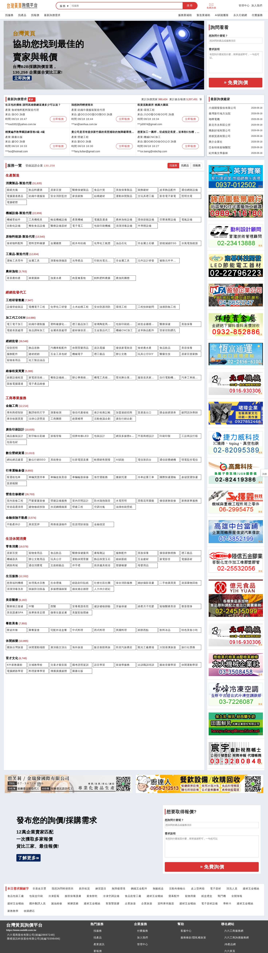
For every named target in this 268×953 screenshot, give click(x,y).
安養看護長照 (80, 606)
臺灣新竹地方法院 (220, 113)
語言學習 (99, 664)
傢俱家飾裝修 (168, 500)
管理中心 (244, 5)
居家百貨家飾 (190, 354)
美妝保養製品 (124, 189)
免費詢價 (211, 5)
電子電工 (77, 225)
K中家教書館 (14, 664)
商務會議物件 (59, 524)
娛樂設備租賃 (15, 377)
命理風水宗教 (37, 582)
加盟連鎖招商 (124, 412)
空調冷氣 (99, 506)
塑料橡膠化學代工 (60, 324)
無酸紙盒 (158, 888)
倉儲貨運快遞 (190, 477)
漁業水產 (56, 278)
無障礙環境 (118, 888)
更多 (31, 99)
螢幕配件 (174, 896)
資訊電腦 (99, 347)
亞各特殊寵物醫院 (220, 147)
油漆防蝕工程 (168, 306)
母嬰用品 (143, 565)
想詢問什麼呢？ (218, 35)
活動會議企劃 (102, 418)
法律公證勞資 (37, 418)
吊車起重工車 (146, 477)
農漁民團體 (123, 278)
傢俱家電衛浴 (124, 347)
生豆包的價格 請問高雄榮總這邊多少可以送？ (33, 106)
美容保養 (187, 347)
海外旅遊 (77, 647)
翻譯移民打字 (37, 412)
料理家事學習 (37, 671)
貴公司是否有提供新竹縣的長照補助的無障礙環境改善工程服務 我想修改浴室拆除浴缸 (101, 134)
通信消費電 (35, 565)
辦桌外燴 (12, 630)
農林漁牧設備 (124, 219)
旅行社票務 (188, 647)
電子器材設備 (209, 903)
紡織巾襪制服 (37, 324)
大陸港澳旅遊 (168, 647)
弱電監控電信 (190, 459)
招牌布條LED (80, 436)
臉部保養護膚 (73, 896)
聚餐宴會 (34, 630)
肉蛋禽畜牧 (79, 278)
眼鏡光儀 (12, 189)
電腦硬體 (12, 202)
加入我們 (256, 5)
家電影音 (165, 559)
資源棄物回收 (190, 582)
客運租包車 (14, 477)
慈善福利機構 (15, 582)
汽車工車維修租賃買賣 (191, 377)
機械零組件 (14, 219)
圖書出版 (77, 671)
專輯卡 (227, 903)
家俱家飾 (77, 196)
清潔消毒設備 (124, 225)
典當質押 (34, 524)
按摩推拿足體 (37, 612)
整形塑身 (187, 606)
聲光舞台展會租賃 (125, 377)
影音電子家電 (168, 196)
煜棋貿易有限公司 (220, 136)
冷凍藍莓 (53, 896)
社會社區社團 (102, 582)
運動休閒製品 (124, 196)
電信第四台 (144, 459)
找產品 (22, 15)
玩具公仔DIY (145, 354)
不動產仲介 (14, 524)
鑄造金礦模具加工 (147, 324)
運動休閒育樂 (80, 559)
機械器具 (12, 559)
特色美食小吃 (190, 630)
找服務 (9, 15)
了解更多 (27, 857)
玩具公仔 (56, 559)
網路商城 (12, 565)
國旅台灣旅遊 (15, 647)
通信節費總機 (168, 459)
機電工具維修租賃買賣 (103, 377)
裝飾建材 (143, 189)
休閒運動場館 (37, 647)
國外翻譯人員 (37, 903)
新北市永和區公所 (220, 124)
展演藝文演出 (59, 647)
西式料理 (99, 630)
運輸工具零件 (15, 260)
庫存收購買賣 (15, 418)
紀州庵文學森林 (218, 153)
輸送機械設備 (59, 219)
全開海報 (236, 896)
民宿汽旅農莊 (124, 647)
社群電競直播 (80, 459)
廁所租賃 (84, 888)
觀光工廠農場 (146, 647)
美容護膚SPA (15, 612)
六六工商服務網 (233, 930)
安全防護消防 (102, 306)
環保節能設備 (146, 219)
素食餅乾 (92, 896)
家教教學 (12, 910)
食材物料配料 (15, 243)
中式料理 (77, 630)
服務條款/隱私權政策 (193, 937)
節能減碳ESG (168, 243)
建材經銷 (34, 354)
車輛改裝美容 (59, 477)
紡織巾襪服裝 (37, 196)
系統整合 (56, 459)
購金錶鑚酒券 (168, 412)
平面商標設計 (146, 436)
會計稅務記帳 (102, 412)
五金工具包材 (59, 354)
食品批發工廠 (133, 896)
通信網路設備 (190, 189)
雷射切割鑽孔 (168, 330)
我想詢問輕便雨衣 (82, 106)
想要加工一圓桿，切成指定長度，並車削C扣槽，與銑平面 (168, 134)
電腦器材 (187, 559)
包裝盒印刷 (36, 896)
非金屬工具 (123, 260)
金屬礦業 (56, 243)
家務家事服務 (190, 500)
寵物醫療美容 (168, 606)
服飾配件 (12, 354)
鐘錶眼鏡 (121, 559)
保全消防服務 (124, 582)
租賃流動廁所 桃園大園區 (152, 106)
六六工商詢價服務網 (236, 937)
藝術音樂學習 (168, 664)
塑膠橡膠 (121, 565)
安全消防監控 (59, 196)
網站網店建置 (15, 459)
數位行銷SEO (37, 459)
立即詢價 (22, 78)
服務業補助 (185, 15)
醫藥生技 (165, 354)
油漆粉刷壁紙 (124, 506)
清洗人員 (231, 888)
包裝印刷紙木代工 (125, 324)
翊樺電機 (214, 119)
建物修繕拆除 (37, 506)
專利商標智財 (15, 412)
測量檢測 (56, 412)
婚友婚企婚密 (80, 589)
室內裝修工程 (15, 500)
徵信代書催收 (80, 412)
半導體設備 (144, 225)
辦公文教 (121, 354)
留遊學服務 (123, 664)
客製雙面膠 (112, 903)
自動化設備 (14, 225)
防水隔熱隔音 (102, 500)
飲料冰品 (165, 630)
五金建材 (143, 559)
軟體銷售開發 (102, 459)
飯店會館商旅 (102, 647)
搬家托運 (121, 477)
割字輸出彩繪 (37, 436)
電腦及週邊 (101, 219)
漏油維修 (56, 903)
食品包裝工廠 (15, 896)
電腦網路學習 (15, 671)
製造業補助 (203, 15)
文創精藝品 (57, 565)
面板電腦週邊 (15, 383)
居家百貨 (56, 189)
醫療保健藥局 (80, 552)
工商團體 (56, 418)
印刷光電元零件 (103, 260)
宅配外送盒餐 (59, 630)
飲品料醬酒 (35, 189)
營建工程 (77, 506)
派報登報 (56, 436)
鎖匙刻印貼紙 (80, 582)
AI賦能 (120, 459)
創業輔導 (77, 418)
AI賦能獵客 (222, 15)
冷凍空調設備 (111, 896)
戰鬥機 (222, 896)
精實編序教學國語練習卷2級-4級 (25, 133)
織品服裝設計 (15, 436)
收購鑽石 (29, 910)
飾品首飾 (34, 347)
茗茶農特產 (14, 278)
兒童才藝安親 (59, 664)
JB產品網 (230, 944)
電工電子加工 (15, 324)
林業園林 (34, 278)
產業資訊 (99, 944)
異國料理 (121, 630)
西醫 (53, 606)
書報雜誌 (99, 552)
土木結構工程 (80, 306)
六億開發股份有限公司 (222, 107)
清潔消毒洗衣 (15, 589)
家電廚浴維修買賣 (38, 377)
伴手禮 (76, 565)
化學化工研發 (59, 306)
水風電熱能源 (190, 243)
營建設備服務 (59, 500)
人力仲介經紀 (102, 589)
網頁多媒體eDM (125, 436)
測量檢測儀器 (59, 260)
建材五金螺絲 (251, 888)
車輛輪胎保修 (80, 477)
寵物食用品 (14, 360)
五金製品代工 (102, 330)
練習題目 (100, 888)
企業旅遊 (130, 903)
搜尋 (190, 5)
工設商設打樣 (190, 436)
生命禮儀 (56, 582)
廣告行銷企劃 (124, 418)
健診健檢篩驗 (102, 606)
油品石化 (121, 243)
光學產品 (77, 260)
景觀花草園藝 (146, 500)
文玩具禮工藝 (146, 196)
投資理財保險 (80, 524)
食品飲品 (165, 347)
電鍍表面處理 (15, 330)
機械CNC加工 (124, 330)
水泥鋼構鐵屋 (59, 506)
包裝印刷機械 (102, 225)
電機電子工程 (37, 306)
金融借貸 (99, 524)
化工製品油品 (37, 360)
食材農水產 (144, 347)
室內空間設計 (80, 500)
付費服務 (257, 15)
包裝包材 (12, 442)
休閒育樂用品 (80, 347)
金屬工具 (34, 260)
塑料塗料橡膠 (37, 243)
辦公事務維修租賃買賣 (81, 377)
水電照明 (121, 500)
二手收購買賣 (168, 582)
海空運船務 (101, 477)
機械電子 (77, 354)
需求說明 (214, 49)
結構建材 (99, 196)
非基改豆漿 (39, 888)
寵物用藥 (190, 896)
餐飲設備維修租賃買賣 (60, 377)
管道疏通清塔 (15, 506)
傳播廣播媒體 (59, 671)
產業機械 (77, 219)
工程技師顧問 (146, 306)
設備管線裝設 (15, 306)
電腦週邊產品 (15, 196)
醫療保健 (165, 324)
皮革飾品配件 (168, 189)
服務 (63, 6)
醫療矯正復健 (15, 606)
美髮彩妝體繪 (80, 612)
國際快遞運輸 (168, 477)
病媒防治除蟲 (37, 589)
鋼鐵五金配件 (139, 888)
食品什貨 (99, 189)
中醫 (31, 606)
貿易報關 (12, 483)
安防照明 (12, 347)
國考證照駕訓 (80, 664)
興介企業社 (215, 141)
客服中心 (186, 930)
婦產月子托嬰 (146, 606)
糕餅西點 (143, 630)
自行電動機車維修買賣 (169, 377)
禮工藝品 (99, 354)
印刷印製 (165, 436)
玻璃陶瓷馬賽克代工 (103, 324)
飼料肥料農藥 (102, 278)
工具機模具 (35, 219)
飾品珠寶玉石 (102, 559)
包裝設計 (99, 436)
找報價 (35, 15)
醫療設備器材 (59, 225)
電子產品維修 (37, 383)
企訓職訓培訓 (146, 664)
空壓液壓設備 (168, 219)
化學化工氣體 (102, 243)
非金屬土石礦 (146, 243)
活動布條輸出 (177, 888)
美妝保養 (187, 324)
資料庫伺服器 (166, 903)
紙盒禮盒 (206, 896)
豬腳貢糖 (73, 903)
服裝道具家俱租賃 (147, 377)
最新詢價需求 (52, 15)
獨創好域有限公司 (220, 130)
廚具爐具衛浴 (102, 565)
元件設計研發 (146, 260)
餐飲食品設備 (37, 225)
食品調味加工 (37, 330)
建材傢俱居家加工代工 (81, 330)
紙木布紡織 (79, 243)
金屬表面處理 (59, 330)
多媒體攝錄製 (59, 589)
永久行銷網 (240, 15)
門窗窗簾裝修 (37, 500)
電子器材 (215, 888)
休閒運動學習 (190, 664)
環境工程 (121, 306)
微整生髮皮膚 (59, 612)
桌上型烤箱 (198, 888)
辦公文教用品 (37, 559)
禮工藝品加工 (80, 324)
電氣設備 (187, 219)
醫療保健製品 (80, 189)
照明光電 (187, 196)
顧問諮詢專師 (190, 412)
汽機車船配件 (59, 347)
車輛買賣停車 (37, 477)
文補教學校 (35, 664)
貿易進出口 (144, 412)
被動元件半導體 (169, 260)
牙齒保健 (121, 606)
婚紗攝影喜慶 (146, 582)
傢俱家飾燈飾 (168, 552)
